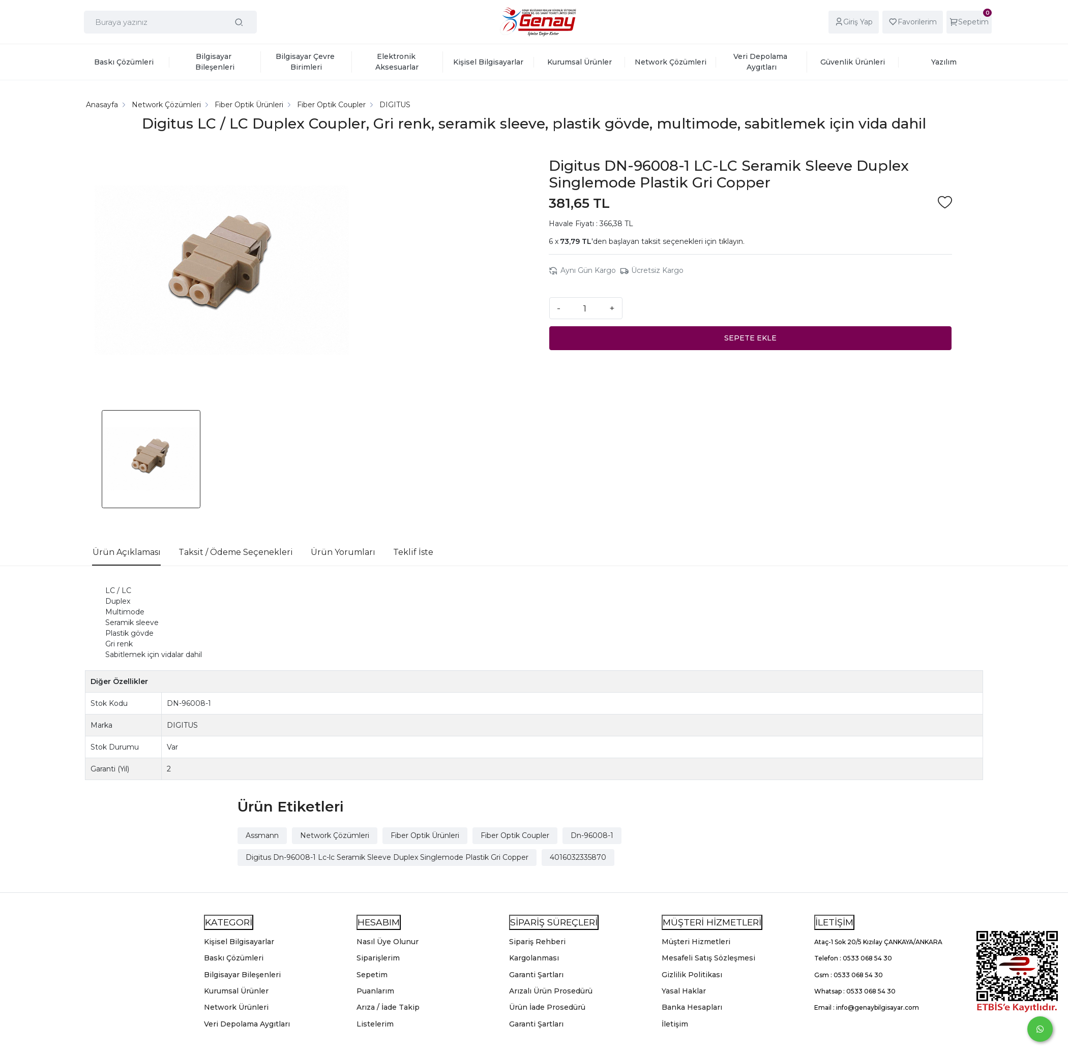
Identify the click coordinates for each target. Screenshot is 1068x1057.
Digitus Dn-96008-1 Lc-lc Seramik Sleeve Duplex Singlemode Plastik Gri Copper (387, 857)
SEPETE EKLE (750, 338)
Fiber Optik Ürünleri (425, 835)
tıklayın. (732, 241)
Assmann (262, 835)
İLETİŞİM (834, 922)
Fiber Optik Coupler (515, 835)
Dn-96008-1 (592, 835)
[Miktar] (585, 308)
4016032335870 (578, 857)
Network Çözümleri (334, 835)
